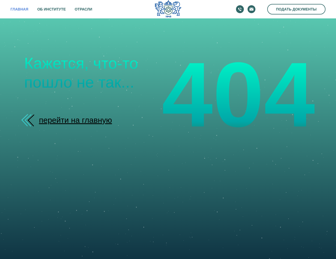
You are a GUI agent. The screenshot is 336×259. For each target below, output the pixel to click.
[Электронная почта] (251, 9)
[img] (29, 120)
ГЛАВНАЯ (19, 9)
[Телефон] (240, 9)
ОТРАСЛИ (83, 9)
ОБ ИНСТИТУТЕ (51, 9)
